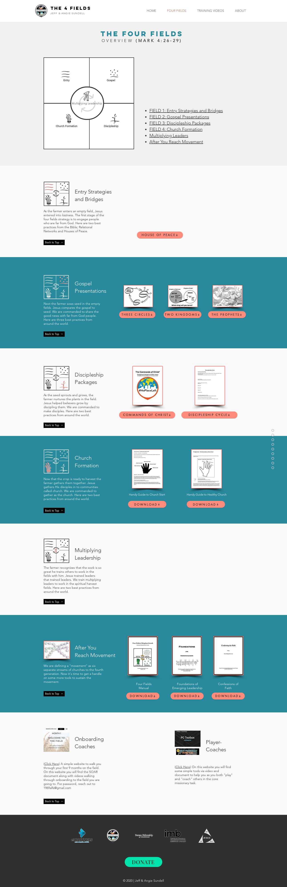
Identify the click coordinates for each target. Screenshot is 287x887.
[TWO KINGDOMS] (182, 314)
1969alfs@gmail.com (57, 788)
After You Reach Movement (176, 141)
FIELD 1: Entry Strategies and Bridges (186, 110)
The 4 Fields (70, 8)
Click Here (51, 764)
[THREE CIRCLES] (137, 314)
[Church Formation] (67, 126)
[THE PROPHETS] (227, 314)
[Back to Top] (54, 242)
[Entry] (67, 80)
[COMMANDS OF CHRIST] (147, 414)
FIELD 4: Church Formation (176, 129)
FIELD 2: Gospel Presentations (179, 116)
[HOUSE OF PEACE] (160, 235)
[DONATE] (143, 862)
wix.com (234, 830)
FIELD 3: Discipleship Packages (180, 123)
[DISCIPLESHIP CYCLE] (209, 414)
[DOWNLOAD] (147, 504)
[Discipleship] (111, 126)
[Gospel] (111, 80)
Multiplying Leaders (168, 135)
